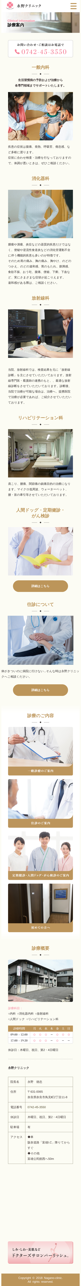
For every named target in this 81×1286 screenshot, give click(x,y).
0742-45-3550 (37, 1107)
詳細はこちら (40, 586)
